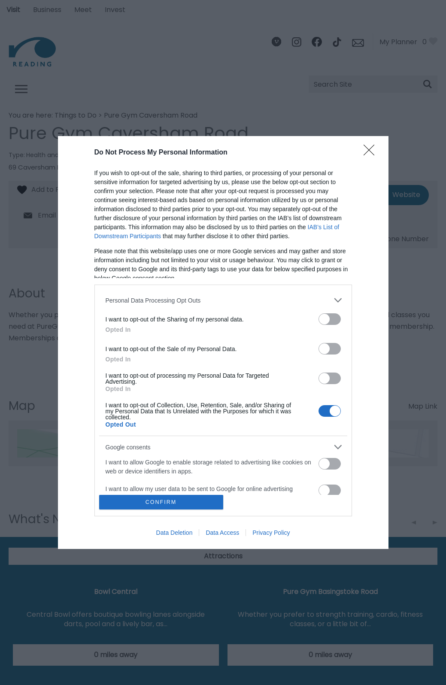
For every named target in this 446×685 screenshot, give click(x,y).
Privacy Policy (271, 532)
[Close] (372, 153)
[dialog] (223, 342)
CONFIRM (161, 502)
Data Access (222, 532)
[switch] (330, 319)
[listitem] (223, 300)
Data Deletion (174, 532)
